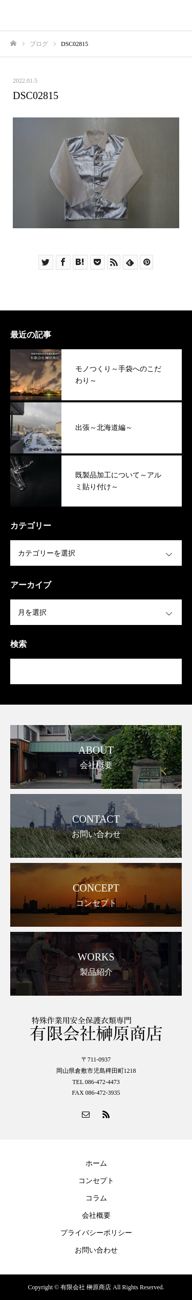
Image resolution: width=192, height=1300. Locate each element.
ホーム (96, 1163)
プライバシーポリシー (96, 1233)
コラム (96, 1198)
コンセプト (96, 1181)
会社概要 (96, 1215)
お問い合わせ (96, 1250)
